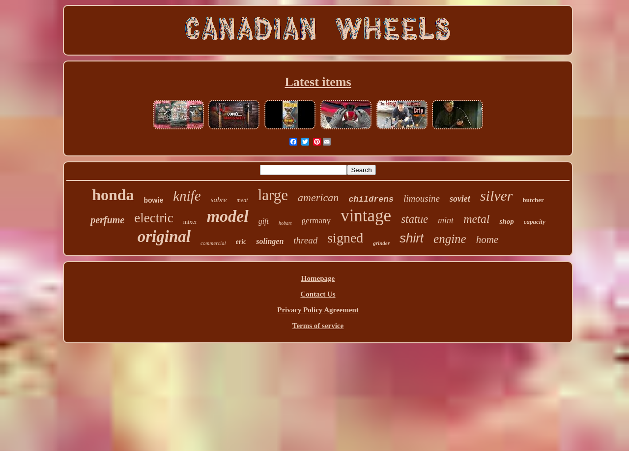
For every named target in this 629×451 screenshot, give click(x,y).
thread (305, 240)
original (164, 236)
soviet (460, 199)
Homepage (318, 278)
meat (242, 200)
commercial (213, 243)
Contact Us (317, 294)
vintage (366, 215)
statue (414, 219)
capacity (534, 221)
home (487, 239)
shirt (412, 238)
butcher (533, 200)
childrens (371, 199)
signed (345, 237)
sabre (219, 200)
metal (476, 218)
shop (506, 221)
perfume (107, 219)
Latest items (318, 82)
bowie (154, 200)
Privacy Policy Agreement (318, 310)
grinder (381, 243)
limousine (421, 198)
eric (241, 241)
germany (316, 220)
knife (186, 196)
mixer (190, 221)
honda (113, 195)
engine (449, 238)
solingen (270, 241)
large (273, 195)
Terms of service (317, 326)
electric (153, 217)
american (318, 197)
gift (263, 221)
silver (496, 195)
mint (446, 220)
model (228, 216)
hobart (285, 223)
